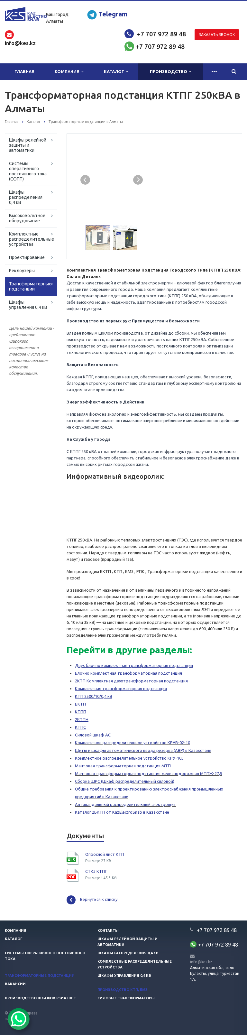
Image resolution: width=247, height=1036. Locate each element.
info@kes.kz (201, 963)
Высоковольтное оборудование (27, 218)
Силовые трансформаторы (126, 999)
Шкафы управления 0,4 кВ (28, 305)
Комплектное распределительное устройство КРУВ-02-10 (132, 743)
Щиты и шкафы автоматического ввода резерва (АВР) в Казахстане (143, 751)
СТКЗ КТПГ (96, 872)
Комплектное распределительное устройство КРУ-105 (129, 759)
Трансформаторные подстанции (30, 286)
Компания (69, 71)
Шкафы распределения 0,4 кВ (25, 197)
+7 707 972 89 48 (161, 34)
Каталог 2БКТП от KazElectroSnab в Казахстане (122, 813)
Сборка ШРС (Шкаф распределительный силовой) (124, 782)
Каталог (116, 71)
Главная (24, 71)
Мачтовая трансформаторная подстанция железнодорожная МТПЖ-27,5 (148, 774)
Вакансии (15, 985)
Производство (170, 71)
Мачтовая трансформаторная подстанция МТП (123, 766)
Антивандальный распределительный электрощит (125, 805)
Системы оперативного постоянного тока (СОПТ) (28, 171)
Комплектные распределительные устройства (31, 239)
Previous (85, 179)
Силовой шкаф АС (93, 736)
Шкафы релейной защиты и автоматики (27, 145)
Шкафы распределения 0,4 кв (128, 954)
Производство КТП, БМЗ (122, 991)
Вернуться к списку (92, 900)
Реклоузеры (22, 270)
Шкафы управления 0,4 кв (124, 976)
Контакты (108, 931)
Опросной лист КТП (104, 855)
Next (138, 179)
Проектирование (27, 257)
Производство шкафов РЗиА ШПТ (40, 999)
